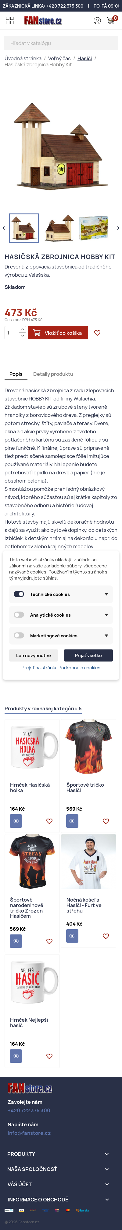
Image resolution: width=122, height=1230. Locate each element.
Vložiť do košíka (63, 333)
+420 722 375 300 (64, 6)
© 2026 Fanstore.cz (22, 1222)
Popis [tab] (16, 374)
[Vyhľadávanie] (61, 43)
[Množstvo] (12, 332)
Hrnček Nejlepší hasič (29, 1023)
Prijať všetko (88, 655)
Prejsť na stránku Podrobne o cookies (61, 667)
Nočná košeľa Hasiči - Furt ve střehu (84, 905)
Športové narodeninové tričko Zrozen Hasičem (26, 908)
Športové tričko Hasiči (85, 788)
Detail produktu (16, 821)
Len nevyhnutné (33, 655)
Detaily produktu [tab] (53, 374)
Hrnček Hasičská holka (30, 788)
